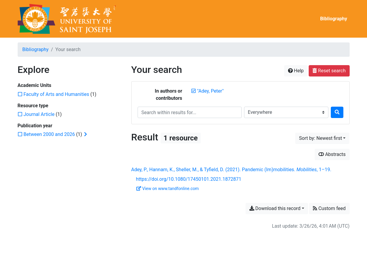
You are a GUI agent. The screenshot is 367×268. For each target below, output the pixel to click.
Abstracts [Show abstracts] (332, 154)
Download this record (275, 208)
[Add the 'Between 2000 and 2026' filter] (49, 134)
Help (296, 70)
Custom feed (329, 208)
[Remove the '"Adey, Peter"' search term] (210, 91)
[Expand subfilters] (85, 134)
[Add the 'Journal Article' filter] (39, 114)
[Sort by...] (322, 138)
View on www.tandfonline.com (167, 188)
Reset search (329, 70)
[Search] (337, 112)
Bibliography (333, 19)
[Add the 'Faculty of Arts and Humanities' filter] (56, 94)
